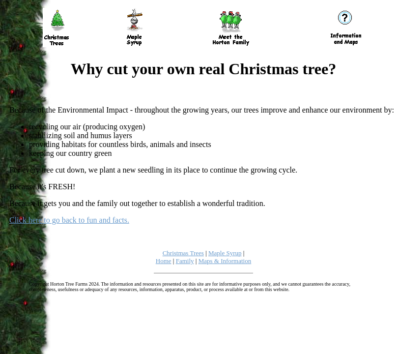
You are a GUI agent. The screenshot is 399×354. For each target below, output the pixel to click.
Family (185, 261)
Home (163, 261)
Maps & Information (225, 261)
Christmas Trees (183, 253)
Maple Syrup (225, 253)
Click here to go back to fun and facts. (69, 220)
